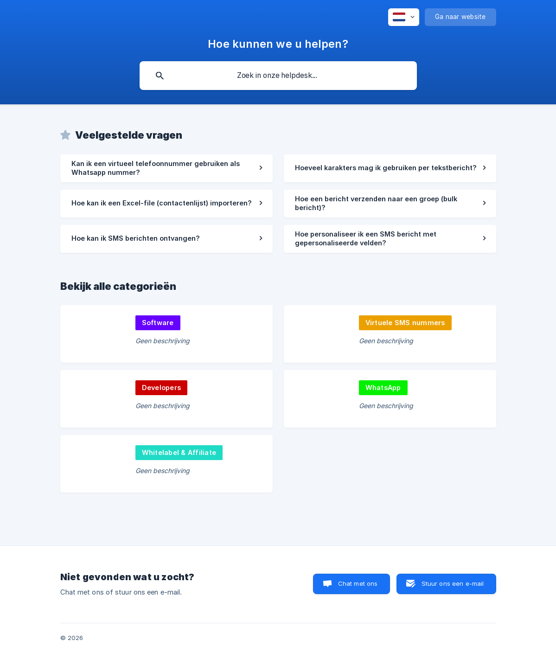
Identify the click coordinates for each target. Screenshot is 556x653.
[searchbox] (278, 75)
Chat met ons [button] (358, 583)
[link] (166, 168)
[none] (403, 17)
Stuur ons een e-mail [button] (453, 583)
